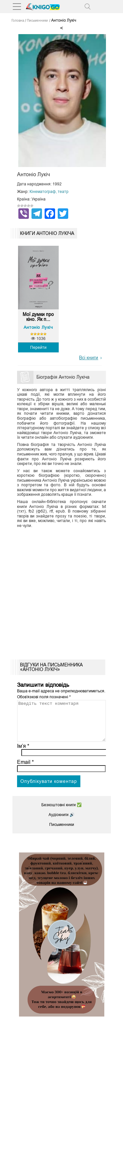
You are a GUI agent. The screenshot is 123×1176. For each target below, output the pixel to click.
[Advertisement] (61, 591)
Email (25, 770)
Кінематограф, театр (49, 191)
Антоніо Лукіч (38, 327)
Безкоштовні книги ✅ (61, 812)
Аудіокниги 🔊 (61, 822)
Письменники (61, 832)
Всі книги (88, 357)
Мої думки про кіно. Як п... (38, 317)
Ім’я (23, 754)
